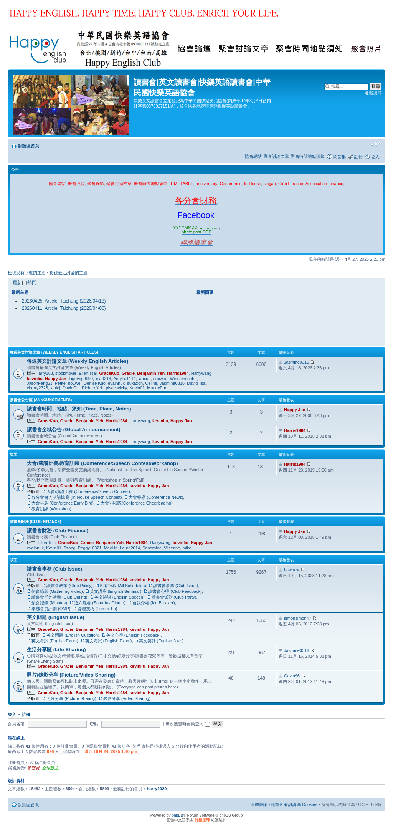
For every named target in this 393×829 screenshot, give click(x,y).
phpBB (177, 815)
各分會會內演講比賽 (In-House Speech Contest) (76, 497)
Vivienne (172, 548)
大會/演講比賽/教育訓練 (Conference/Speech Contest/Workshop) (102, 463)
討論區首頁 (28, 146)
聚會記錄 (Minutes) (49, 603)
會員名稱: (17, 723)
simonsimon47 (297, 618)
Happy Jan (55, 378)
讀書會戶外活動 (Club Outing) (59, 597)
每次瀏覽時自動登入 (187, 723)
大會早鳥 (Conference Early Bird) (62, 503)
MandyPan (157, 388)
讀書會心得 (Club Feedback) (174, 591)
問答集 (339, 156)
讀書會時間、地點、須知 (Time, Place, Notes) (79, 409)
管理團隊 (259, 804)
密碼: (94, 723)
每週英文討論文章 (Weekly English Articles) (54, 352)
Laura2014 (130, 548)
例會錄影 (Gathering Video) (57, 591)
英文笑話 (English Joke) (161, 641)
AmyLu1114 (124, 378)
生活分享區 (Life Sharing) (56, 649)
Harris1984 (177, 373)
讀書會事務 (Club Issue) (54, 569)
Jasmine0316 (172, 383)
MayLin (110, 548)
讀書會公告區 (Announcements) (41, 400)
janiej (55, 388)
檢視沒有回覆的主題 (27, 272)
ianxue (144, 378)
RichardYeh (92, 388)
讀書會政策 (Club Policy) (69, 585)
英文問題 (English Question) (72, 635)
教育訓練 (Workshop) (51, 508)
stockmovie (65, 373)
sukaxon (135, 383)
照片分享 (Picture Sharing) (71, 698)
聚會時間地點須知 (308, 156)
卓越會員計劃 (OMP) (50, 608)
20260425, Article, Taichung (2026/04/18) (64, 301)
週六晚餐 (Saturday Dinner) (99, 603)
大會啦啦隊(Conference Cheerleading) (137, 503)
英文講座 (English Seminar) (115, 591)
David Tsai (196, 383)
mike (186, 548)
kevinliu (35, 378)
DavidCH (71, 388)
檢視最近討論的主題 (69, 272)
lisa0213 (103, 378)
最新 (17, 282)
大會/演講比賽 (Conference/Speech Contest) (88, 491)
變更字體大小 (375, 144)
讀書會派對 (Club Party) (174, 597)
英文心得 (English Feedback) (133, 635)
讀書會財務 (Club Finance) (35, 522)
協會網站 (253, 156)
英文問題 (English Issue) (55, 617)
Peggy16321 (90, 548)
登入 (375, 156)
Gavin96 (292, 675)
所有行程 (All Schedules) (123, 585)
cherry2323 (37, 388)
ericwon (160, 378)
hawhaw (291, 570)
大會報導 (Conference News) (156, 497)
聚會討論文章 (276, 156)
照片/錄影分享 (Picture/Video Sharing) (71, 675)
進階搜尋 (373, 93)
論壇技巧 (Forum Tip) (97, 608)
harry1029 (157, 788)
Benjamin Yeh (151, 373)
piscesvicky (116, 388)
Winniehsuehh (183, 378)
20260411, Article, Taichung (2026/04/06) (64, 308)
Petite (60, 383)
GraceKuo (109, 373)
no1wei (74, 383)
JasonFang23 (40, 383)
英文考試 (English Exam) (54, 641)
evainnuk (116, 383)
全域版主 (50, 768)
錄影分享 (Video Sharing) (126, 698)
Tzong (70, 548)
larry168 (45, 373)
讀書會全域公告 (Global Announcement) (74, 429)
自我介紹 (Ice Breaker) (153, 603)
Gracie (128, 373)
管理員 (33, 768)
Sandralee (152, 548)
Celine (151, 383)
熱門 (31, 282)
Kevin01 (137, 388)
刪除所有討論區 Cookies (294, 804)
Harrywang (201, 373)
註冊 (358, 156)
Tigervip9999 (81, 378)
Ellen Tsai (88, 373)
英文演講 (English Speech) (119, 597)
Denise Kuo (95, 383)
